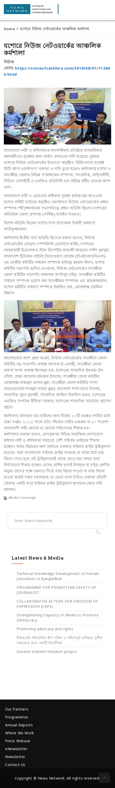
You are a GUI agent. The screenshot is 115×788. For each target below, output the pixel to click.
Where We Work (19, 732)
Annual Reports (19, 725)
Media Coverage (22, 497)
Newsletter (15, 756)
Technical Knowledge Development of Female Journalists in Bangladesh (58, 576)
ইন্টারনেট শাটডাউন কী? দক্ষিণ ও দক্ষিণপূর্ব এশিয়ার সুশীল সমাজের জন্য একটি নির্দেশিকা (60, 640)
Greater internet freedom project (47, 651)
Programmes (16, 717)
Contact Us (15, 764)
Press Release (17, 740)
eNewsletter (16, 748)
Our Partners (16, 709)
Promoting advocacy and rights (45, 628)
